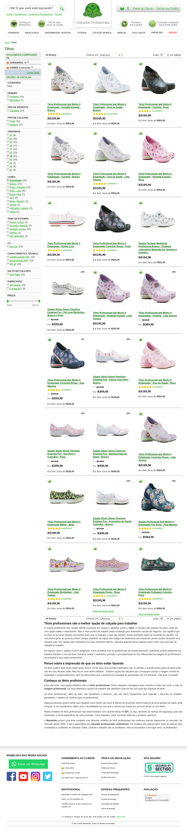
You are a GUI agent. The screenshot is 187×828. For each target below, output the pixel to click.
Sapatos (14, 124)
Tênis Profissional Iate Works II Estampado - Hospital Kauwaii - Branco (64, 107)
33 (11, 135)
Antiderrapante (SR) (20, 257)
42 (11, 166)
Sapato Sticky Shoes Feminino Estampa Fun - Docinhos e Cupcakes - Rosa (63, 454)
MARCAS (122, 33)
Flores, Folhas (17, 222)
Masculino (15, 100)
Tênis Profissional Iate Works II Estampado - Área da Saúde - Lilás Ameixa (111, 177)
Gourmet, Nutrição (19, 225)
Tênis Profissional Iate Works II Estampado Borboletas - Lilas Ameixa (63, 592)
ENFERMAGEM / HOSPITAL (58, 33)
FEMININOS (13, 33)
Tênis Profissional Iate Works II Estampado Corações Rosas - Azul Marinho (65, 383)
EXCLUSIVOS (138, 33)
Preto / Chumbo (17, 187)
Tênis (12, 121)
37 (11, 149)
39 (11, 156)
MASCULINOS (32, 33)
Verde (12, 212)
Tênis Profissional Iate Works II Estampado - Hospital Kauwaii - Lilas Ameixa (112, 315)
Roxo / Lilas (15, 191)
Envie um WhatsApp (28, 764)
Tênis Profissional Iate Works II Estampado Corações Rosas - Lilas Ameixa (157, 457)
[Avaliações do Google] (157, 797)
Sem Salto (15, 274)
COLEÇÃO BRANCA (102, 33)
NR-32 (13, 264)
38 (11, 152)
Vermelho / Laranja (19, 208)
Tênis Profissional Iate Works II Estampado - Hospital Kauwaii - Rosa (155, 177)
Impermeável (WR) (19, 260)
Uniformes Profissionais (41, 14)
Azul (12, 197)
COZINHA (81, 33)
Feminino (14, 96)
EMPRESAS (157, 32)
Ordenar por (92, 55)
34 (11, 138)
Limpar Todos (33, 72)
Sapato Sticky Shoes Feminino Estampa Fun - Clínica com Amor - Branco (111, 379)
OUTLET (173, 32)
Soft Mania (15, 285)
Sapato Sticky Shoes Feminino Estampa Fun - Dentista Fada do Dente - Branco (110, 454)
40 (11, 159)
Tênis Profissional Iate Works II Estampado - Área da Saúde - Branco (109, 107)
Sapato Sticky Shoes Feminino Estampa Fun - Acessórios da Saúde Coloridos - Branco (112, 521)
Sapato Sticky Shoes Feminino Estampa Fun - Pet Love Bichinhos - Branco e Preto (66, 312)
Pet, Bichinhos (17, 236)
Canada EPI (16, 288)
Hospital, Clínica (18, 229)
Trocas (58, 14)
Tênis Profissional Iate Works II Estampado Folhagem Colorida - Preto (155, 592)
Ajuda (10, 14)
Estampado (16, 180)
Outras (13, 204)
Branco (13, 184)
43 (11, 170)
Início (7, 42)
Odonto (13, 232)
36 (11, 145)
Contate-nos (21, 14)
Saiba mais (121, 817)
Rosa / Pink (15, 194)
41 (11, 163)
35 (11, 142)
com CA (14, 246)
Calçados (14, 110)
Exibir (156, 55)
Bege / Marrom (17, 201)
